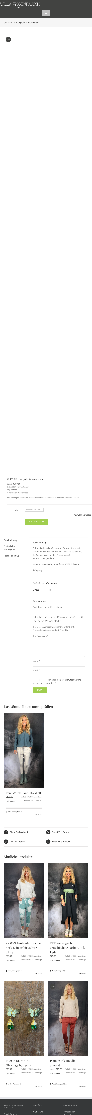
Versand (14, 489)
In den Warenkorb (36, 522)
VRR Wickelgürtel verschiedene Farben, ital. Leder (67, 947)
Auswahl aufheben (82, 514)
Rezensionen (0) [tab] (11, 555)
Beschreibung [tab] (10, 540)
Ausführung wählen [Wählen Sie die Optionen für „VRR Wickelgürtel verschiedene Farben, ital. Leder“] (59, 971)
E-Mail (36, 670)
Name (36, 661)
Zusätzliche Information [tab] (9, 548)
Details (39, 814)
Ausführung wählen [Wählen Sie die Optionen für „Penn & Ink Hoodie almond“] (59, 1084)
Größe (15, 509)
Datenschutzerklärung (70, 679)
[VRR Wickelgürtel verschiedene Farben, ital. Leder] (68, 900)
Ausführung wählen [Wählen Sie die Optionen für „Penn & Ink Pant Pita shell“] (15, 811)
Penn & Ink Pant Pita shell (23, 793)
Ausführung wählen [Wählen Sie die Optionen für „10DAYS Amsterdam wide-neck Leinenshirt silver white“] (15, 971)
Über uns (39, 1111)
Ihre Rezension (40, 636)
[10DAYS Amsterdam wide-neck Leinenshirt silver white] (24, 900)
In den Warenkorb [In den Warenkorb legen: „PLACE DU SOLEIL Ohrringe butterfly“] (14, 1084)
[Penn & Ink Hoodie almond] (68, 1018)
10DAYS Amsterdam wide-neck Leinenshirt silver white (23, 947)
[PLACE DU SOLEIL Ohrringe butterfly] (24, 1018)
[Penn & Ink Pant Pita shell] (24, 750)
